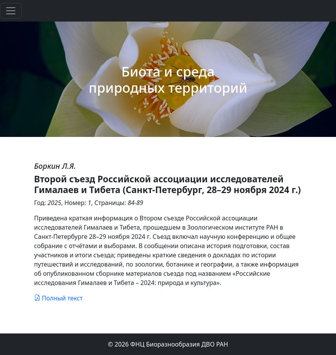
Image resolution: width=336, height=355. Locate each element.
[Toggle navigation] (11, 10)
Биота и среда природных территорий (168, 79)
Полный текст (58, 298)
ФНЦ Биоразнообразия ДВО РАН (179, 344)
